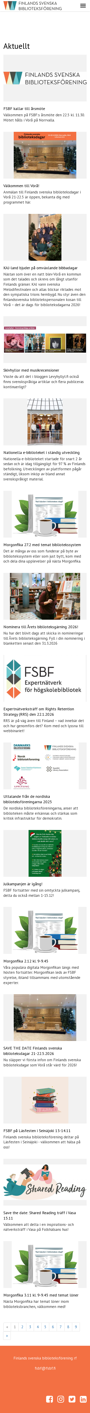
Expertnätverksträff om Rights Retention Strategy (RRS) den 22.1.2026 (38, 711)
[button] (83, 5)
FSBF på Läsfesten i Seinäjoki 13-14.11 (37, 1130)
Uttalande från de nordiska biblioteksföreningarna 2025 (27, 799)
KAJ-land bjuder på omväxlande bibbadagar (40, 267)
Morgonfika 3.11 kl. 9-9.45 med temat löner (41, 1295)
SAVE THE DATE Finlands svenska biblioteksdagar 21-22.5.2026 (32, 1050)
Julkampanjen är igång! (22, 883)
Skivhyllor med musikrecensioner (31, 370)
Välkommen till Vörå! (21, 185)
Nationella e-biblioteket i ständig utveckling (41, 452)
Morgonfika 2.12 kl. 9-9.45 (25, 961)
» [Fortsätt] (7, 1335)
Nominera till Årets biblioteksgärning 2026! (40, 626)
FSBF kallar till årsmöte (24, 108)
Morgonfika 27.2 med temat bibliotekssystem (42, 544)
